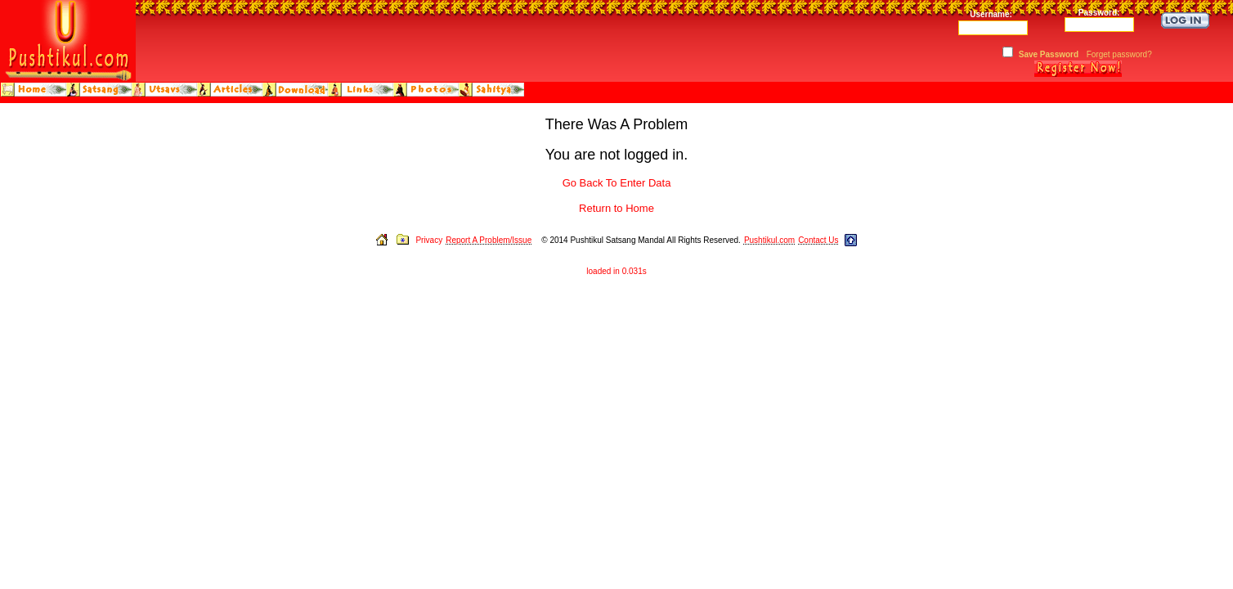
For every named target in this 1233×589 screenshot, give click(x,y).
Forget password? (1119, 54)
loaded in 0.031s (616, 271)
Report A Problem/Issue (488, 240)
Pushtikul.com (769, 240)
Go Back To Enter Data (617, 183)
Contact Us (818, 240)
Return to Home (616, 208)
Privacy (428, 240)
